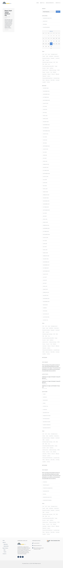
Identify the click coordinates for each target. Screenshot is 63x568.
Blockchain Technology (46, 58)
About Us (42, 2)
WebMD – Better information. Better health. (53, 541)
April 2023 (45, 115)
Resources (45, 304)
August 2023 (45, 103)
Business (45, 24)
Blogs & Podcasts (49, 2)
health (48, 68)
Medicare (49, 74)
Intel (51, 72)
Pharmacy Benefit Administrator (47, 78)
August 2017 (45, 274)
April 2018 (45, 249)
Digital (44, 494)
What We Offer (6, 546)
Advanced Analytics (47, 497)
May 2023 (45, 112)
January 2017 (45, 295)
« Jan (51, 48)
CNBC (43, 60)
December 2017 (46, 261)
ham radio (44, 68)
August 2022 (45, 133)
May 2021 (45, 158)
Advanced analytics (47, 18)
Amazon (44, 56)
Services (45, 397)
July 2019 (45, 213)
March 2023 (45, 118)
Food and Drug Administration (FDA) (48, 66)
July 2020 (45, 179)
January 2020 (46, 197)
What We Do (6, 544)
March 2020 (45, 191)
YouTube (48, 353)
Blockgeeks (52, 58)
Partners (45, 310)
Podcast (5, 551)
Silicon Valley (53, 80)
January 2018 (45, 258)
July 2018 (45, 240)
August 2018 (45, 237)
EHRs (57, 62)
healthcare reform (45, 70)
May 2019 (45, 216)
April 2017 (45, 286)
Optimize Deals (46, 418)
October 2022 (46, 127)
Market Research (47, 424)
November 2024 (46, 94)
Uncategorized (46, 27)
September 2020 (46, 173)
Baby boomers (56, 56)
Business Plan (46, 412)
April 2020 (45, 188)
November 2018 (46, 228)
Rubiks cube (47, 80)
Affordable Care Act (54, 54)
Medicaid (54, 72)
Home (37, 2)
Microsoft (53, 74)
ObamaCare (44, 76)
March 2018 (45, 252)
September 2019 (46, 210)
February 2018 (46, 255)
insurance (47, 72)
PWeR (44, 80)
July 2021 (45, 152)
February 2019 (46, 225)
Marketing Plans (46, 415)
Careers (45, 307)
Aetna (49, 54)
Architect (45, 21)
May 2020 (45, 185)
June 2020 (45, 182)
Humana (44, 72)
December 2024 (46, 91)
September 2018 (46, 234)
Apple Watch (51, 56)
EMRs (46, 64)
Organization (46, 491)
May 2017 (45, 283)
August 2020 (45, 176)
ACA (43, 54)
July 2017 (45, 277)
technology (57, 80)
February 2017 (46, 292)
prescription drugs (56, 78)
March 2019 (45, 222)
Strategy (45, 409)
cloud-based (57, 58)
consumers (47, 60)
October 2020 (46, 170)
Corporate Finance (47, 500)
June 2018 (45, 243)
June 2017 (45, 280)
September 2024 (46, 100)
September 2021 (46, 146)
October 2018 (46, 231)
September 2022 (46, 130)
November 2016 (46, 301)
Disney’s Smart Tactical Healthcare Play (8, 13)
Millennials (57, 74)
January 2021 (45, 167)
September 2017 (46, 271)
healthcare (51, 68)
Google (56, 66)
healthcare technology (52, 70)
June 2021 (45, 155)
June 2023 (45, 109)
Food (49, 64)
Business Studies (46, 421)
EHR (54, 62)
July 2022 (45, 136)
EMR (43, 64)
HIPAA (58, 70)
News (44, 403)
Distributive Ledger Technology (47, 62)
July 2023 (45, 106)
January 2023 (46, 121)
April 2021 (45, 161)
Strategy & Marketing (47, 488)
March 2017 (45, 289)
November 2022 (46, 124)
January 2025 (45, 88)
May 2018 (45, 246)
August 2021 (45, 149)
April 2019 (45, 219)
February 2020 (46, 194)
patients (48, 76)
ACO (46, 54)
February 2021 (46, 164)
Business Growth (47, 427)
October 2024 (46, 97)
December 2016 (46, 298)
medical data (44, 74)
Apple (47, 56)
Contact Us (58, 2)
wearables (44, 353)
